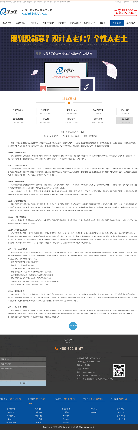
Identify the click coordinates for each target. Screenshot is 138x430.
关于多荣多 (117, 23)
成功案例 (103, 23)
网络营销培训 (75, 23)
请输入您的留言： (23, 373)
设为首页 (118, 2)
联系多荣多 (131, 23)
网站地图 (135, 2)
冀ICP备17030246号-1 (87, 427)
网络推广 (62, 23)
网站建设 (34, 23)
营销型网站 (20, 23)
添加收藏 (126, 2)
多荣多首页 (7, 23)
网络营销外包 (48, 23)
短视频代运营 (89, 23)
